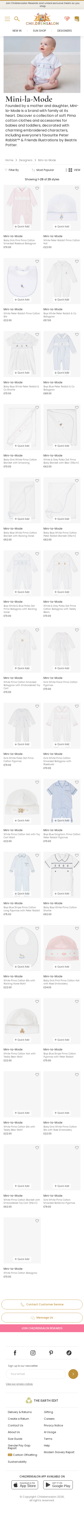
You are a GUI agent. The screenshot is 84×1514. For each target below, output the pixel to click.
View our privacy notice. (19, 1384)
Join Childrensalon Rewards (42, 1328)
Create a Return (18, 1419)
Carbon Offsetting (22, 1455)
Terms (48, 1439)
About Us (14, 1432)
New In (17, 31)
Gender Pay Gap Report (19, 1447)
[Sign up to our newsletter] (73, 1374)
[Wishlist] (67, 19)
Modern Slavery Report (59, 1452)
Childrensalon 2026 (50, 1497)
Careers (49, 1419)
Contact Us (15, 1425)
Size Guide (15, 1439)
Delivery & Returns (20, 1412)
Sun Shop (39, 31)
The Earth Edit (42, 1400)
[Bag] (77, 19)
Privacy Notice (53, 1425)
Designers (64, 31)
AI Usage (50, 1432)
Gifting (48, 1412)
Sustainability (17, 1462)
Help (47, 1445)
